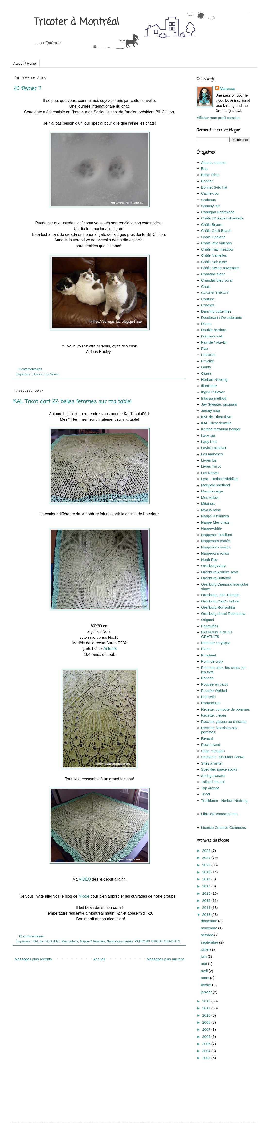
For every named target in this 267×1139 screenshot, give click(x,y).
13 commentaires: (32, 936)
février (206, 985)
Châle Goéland (213, 237)
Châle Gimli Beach (216, 230)
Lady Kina (209, 441)
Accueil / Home (24, 63)
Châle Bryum (211, 224)
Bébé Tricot (210, 175)
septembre (210, 942)
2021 (206, 858)
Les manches (212, 454)
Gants (206, 367)
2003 (206, 1058)
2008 (206, 1022)
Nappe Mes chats (215, 522)
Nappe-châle (211, 528)
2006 (206, 1036)
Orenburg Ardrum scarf (219, 572)
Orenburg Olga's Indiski (220, 601)
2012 (206, 1001)
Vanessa (227, 88)
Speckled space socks (219, 769)
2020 (206, 865)
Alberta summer (214, 162)
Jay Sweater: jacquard (219, 404)
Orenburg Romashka (218, 607)
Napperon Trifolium (216, 535)
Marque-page (212, 491)
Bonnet (207, 181)
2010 (206, 1015)
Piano (205, 649)
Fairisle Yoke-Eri (214, 342)
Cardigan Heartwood (218, 212)
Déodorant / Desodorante (221, 317)
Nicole (84, 896)
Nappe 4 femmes (92, 941)
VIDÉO (85, 879)
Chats (206, 286)
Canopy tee (210, 206)
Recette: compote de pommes (225, 709)
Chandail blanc (213, 274)
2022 (206, 850)
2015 (206, 900)
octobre (207, 935)
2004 (206, 1051)
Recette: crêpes (214, 715)
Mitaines (208, 503)
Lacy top (208, 435)
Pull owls (208, 697)
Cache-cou (210, 193)
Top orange (210, 788)
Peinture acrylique (215, 643)
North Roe (209, 559)
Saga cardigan (213, 751)
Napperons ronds (215, 553)
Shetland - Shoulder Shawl (222, 757)
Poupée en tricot (214, 684)
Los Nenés (51, 374)
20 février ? (27, 88)
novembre (209, 928)
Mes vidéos (69, 941)
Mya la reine (211, 510)
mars (205, 978)
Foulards (208, 355)
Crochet (207, 305)
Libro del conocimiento (219, 814)
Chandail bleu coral (216, 280)
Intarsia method (213, 398)
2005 (206, 1044)
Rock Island (210, 744)
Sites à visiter (212, 763)
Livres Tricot (211, 466)
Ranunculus (210, 703)
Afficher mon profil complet (218, 118)
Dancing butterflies (216, 311)
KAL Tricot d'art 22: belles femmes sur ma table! (72, 402)
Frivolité (207, 361)
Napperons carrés (120, 941)
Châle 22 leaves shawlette (222, 218)
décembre (209, 921)
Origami (207, 620)
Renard (207, 738)
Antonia (110, 649)
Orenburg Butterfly (216, 578)
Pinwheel (208, 655)
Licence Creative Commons (223, 827)
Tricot (205, 794)
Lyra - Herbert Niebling (219, 479)
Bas (204, 168)
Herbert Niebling (214, 379)
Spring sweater (213, 776)
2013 (206, 914)
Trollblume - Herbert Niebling (224, 800)
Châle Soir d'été (214, 262)
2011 (206, 1008)
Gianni (206, 373)
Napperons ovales (216, 547)
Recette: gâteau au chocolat (224, 722)
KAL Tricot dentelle (216, 423)
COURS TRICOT (215, 293)
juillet (205, 949)
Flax (204, 348)
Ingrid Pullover (213, 392)
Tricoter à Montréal (76, 22)
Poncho (207, 678)
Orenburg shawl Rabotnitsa (223, 613)
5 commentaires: (31, 369)
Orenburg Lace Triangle (220, 595)
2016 (206, 893)
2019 (206, 872)
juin (204, 956)
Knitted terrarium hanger (221, 429)
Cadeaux (208, 200)
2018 (206, 879)
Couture (207, 299)
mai (204, 963)
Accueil (99, 959)
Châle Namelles (214, 255)
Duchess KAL (212, 336)
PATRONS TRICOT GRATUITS (157, 941)
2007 (206, 1029)
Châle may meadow (217, 249)
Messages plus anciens (165, 959)
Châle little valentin (216, 243)
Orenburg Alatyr (214, 566)
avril (205, 971)
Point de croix (212, 661)
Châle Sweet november (220, 268)
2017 (206, 886)
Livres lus (209, 460)
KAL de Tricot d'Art (46, 941)
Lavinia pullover (213, 448)
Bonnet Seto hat (214, 187)
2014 (206, 907)
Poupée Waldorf (214, 690)
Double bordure (213, 330)
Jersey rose (210, 411)
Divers (37, 374)
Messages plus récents (33, 959)
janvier (207, 992)
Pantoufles (209, 626)
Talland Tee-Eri (213, 782)
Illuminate (209, 386)
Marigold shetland (215, 485)
